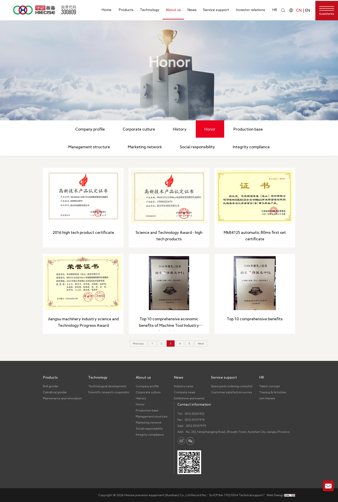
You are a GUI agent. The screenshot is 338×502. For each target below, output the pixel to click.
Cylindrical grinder (55, 392)
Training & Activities (272, 392)
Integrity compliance (251, 147)
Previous (138, 343)
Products (126, 9)
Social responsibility (197, 147)
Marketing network (145, 147)
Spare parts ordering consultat (232, 386)
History (179, 129)
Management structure (89, 147)
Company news (184, 392)
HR (274, 9)
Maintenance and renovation (62, 398)
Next (201, 343)
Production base (248, 129)
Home (106, 9)
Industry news (183, 386)
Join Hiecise (267, 398)
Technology (149, 9)
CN (299, 10)
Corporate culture (139, 129)
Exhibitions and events (189, 398)
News (192, 9)
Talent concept (269, 386)
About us (173, 9)
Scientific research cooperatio (108, 392)
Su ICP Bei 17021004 (223, 495)
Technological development (107, 386)
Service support (216, 9)
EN (307, 10)
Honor (208, 83)
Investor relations (250, 9)
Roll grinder (50, 386)
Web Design (275, 495)
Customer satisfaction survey (231, 392)
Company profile (90, 129)
